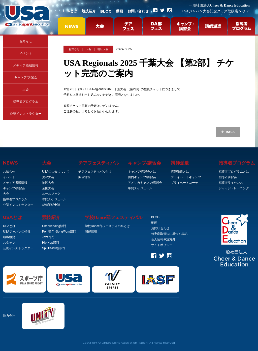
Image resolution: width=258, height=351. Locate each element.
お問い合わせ (138, 11)
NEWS (10, 163)
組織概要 (9, 237)
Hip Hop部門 (50, 242)
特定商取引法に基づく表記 (169, 234)
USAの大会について (56, 171)
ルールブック (51, 194)
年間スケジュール (54, 199)
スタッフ (9, 242)
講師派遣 (180, 163)
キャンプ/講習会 (25, 77)
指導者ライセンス (231, 182)
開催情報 (84, 177)
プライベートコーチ (184, 182)
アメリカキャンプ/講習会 (145, 182)
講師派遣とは (180, 171)
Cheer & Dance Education (219, 5)
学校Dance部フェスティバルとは (107, 226)
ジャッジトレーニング (234, 188)
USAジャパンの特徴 (16, 231)
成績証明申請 (51, 205)
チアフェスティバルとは (95, 171)
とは (12, 217)
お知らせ (25, 41)
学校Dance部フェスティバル (113, 217)
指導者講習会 (228, 177)
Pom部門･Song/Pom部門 (59, 231)
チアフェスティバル (98, 163)
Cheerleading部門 (54, 226)
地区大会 (102, 49)
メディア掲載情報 (26, 65)
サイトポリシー (161, 245)
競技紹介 (89, 11)
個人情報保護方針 (163, 239)
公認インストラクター (26, 113)
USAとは (70, 11)
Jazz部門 (48, 237)
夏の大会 (48, 177)
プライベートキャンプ (186, 177)
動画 (119, 11)
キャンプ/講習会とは (142, 171)
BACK (228, 132)
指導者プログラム (26, 101)
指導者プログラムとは (234, 171)
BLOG (105, 11)
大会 (25, 89)
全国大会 (48, 188)
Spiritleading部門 (53, 248)
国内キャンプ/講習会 (142, 177)
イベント (25, 53)
